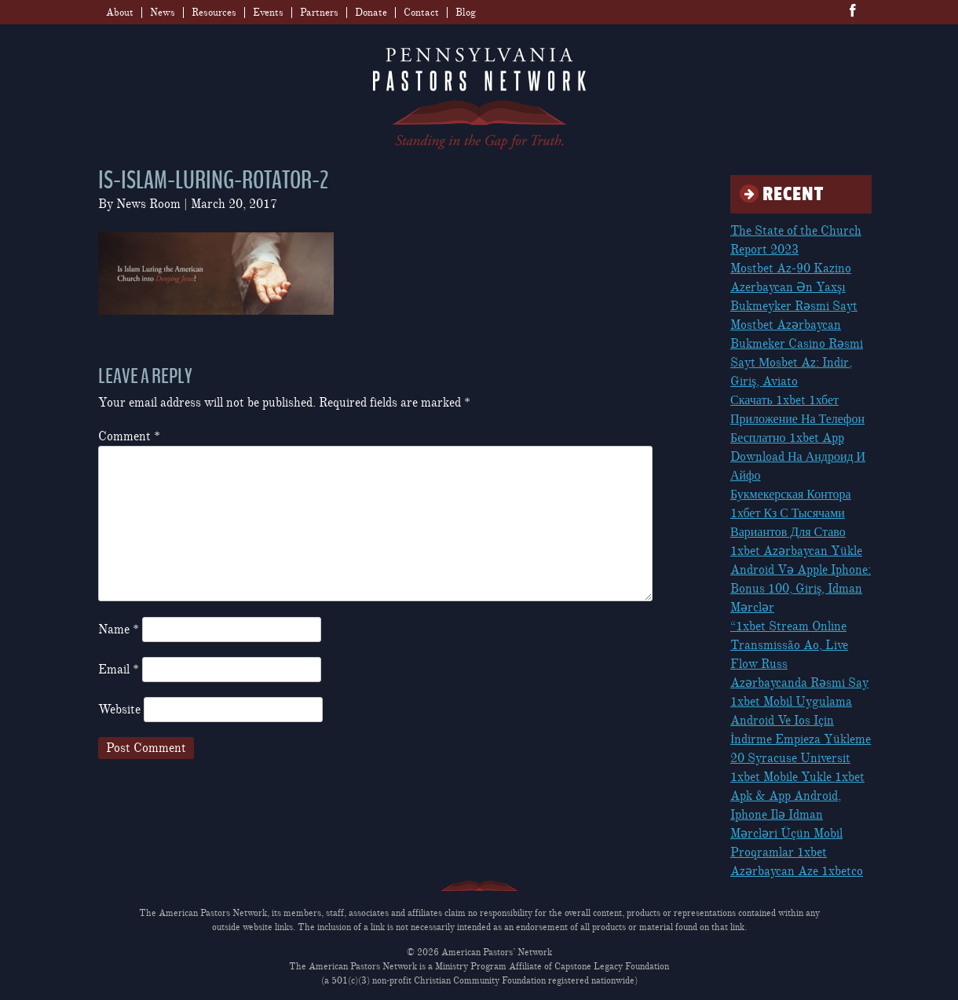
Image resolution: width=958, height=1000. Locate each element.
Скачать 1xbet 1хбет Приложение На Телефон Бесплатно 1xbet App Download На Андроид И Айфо (797, 438)
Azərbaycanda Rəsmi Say (799, 683)
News (162, 12)
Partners (319, 12)
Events (268, 12)
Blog (465, 12)
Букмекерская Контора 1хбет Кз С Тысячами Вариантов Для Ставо (790, 513)
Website (119, 709)
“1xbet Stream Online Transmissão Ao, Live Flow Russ (789, 645)
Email (118, 669)
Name (118, 629)
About (119, 12)
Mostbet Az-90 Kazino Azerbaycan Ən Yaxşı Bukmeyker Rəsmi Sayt (793, 287)
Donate (371, 12)
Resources (214, 12)
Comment (129, 436)
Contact (421, 12)
